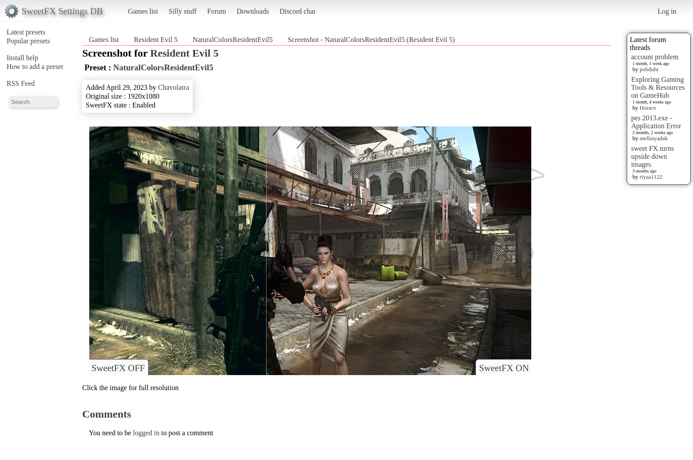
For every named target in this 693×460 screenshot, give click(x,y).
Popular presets (28, 41)
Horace (648, 107)
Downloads (252, 11)
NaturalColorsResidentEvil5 (233, 39)
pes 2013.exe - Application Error (656, 122)
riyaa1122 (651, 176)
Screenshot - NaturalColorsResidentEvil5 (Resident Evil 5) (371, 39)
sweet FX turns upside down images (652, 156)
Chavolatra (173, 87)
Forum (216, 11)
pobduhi (649, 69)
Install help (22, 57)
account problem (654, 57)
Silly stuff (183, 11)
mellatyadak (654, 138)
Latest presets (26, 32)
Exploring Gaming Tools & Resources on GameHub (658, 87)
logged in (146, 433)
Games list (143, 11)
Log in (667, 11)
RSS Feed (21, 83)
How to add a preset (35, 66)
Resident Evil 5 (156, 39)
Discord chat (297, 11)
